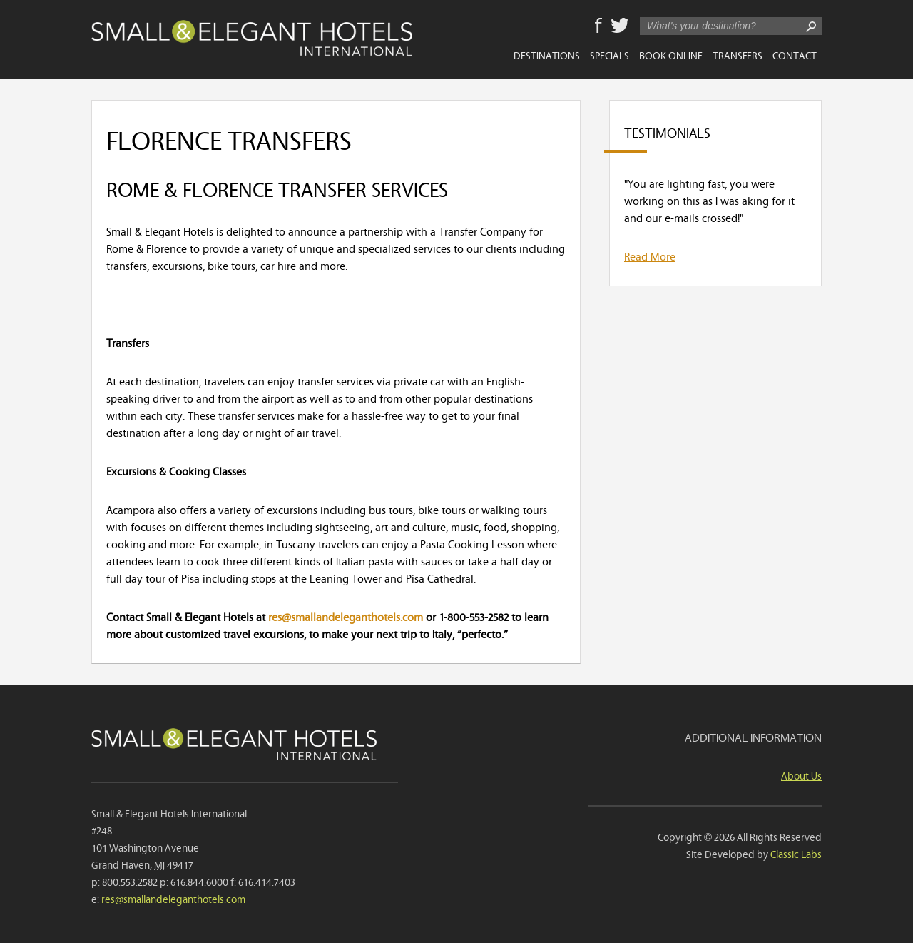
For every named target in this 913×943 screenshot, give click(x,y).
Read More (649, 255)
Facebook (598, 26)
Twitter (619, 26)
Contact (794, 54)
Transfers (737, 54)
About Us (801, 774)
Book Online (671, 54)
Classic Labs (796, 853)
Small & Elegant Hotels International (251, 38)
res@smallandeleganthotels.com (345, 616)
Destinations (547, 54)
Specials (609, 54)
